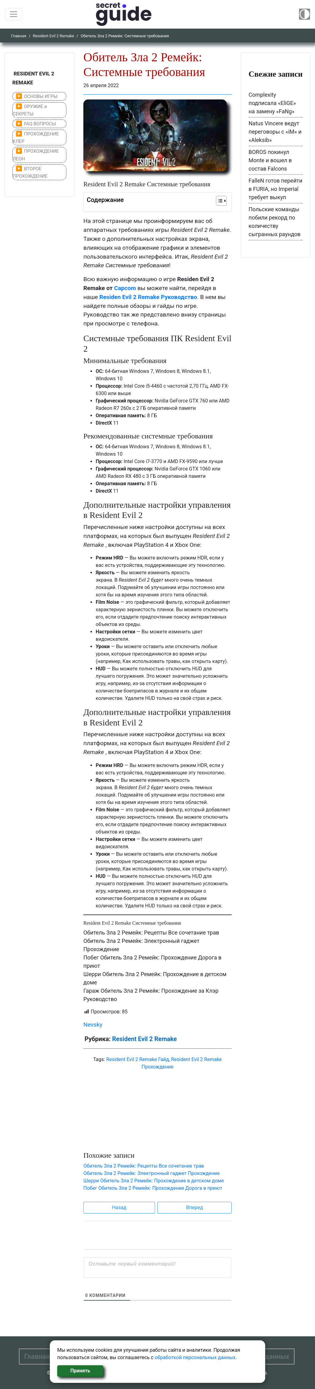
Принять (80, 1371)
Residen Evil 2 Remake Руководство (148, 297)
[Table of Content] (221, 201)
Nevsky (92, 1024)
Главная (18, 36)
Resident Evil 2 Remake (53, 36)
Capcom (125, 288)
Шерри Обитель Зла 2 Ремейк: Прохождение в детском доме (153, 1181)
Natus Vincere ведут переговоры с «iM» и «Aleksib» (275, 131)
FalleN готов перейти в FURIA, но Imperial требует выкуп (275, 188)
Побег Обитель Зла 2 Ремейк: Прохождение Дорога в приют (152, 1188)
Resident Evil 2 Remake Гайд (137, 1059)
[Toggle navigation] (13, 14)
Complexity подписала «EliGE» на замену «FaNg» (272, 103)
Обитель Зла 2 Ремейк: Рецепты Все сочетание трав (151, 932)
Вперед (194, 1207)
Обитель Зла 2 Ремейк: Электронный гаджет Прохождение (151, 1173)
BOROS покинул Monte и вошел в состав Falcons (270, 160)
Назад (119, 1207)
